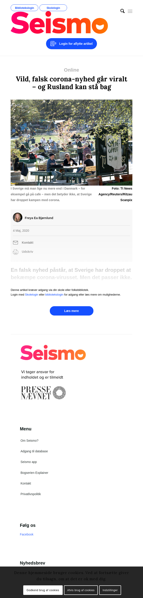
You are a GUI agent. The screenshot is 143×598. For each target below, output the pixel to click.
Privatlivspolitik (31, 494)
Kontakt (27, 242)
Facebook (26, 534)
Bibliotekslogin (24, 8)
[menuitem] (120, 11)
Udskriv (27, 251)
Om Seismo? (30, 440)
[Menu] (130, 11)
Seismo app (29, 462)
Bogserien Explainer (34, 472)
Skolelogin (53, 8)
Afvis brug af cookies (81, 590)
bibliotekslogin (54, 294)
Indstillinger (110, 590)
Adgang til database (34, 451)
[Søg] (120, 11)
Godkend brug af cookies (43, 590)
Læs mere (71, 311)
